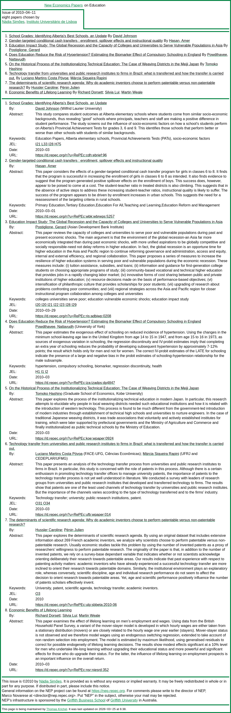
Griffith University (124, 700)
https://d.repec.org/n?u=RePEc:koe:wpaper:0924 (74, 438)
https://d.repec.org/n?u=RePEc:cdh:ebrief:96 (71, 155)
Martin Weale (132, 92)
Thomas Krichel (56, 709)
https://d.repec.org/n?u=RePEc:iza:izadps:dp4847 (75, 383)
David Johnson (125, 36)
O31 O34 (42, 503)
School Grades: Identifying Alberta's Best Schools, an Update (58, 36)
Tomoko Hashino (48, 393)
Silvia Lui (112, 92)
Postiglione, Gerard (24, 50)
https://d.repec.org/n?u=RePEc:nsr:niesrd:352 (72, 670)
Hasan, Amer (179, 41)
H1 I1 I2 (41, 372)
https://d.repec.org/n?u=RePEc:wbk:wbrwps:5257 (75, 216)
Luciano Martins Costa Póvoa (44, 78)
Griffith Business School (86, 700)
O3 (37, 594)
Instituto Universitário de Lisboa (52, 22)
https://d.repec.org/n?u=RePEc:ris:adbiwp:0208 (73, 316)
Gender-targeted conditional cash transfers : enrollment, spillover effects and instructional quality (86, 41)
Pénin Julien (70, 87)
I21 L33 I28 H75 (48, 144)
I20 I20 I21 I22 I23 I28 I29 (55, 305)
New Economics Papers (63, 5)
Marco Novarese (15, 695)
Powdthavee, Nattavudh (54, 327)
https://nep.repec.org (108, 691)
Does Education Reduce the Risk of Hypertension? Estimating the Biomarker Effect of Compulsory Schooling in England (105, 55)
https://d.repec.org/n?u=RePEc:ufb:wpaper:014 (73, 514)
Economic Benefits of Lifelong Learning (40, 92)
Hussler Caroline (44, 87)
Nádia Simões (13, 22)
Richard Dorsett (90, 92)
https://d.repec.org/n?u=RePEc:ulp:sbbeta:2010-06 (76, 605)
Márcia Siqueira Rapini (88, 78)
